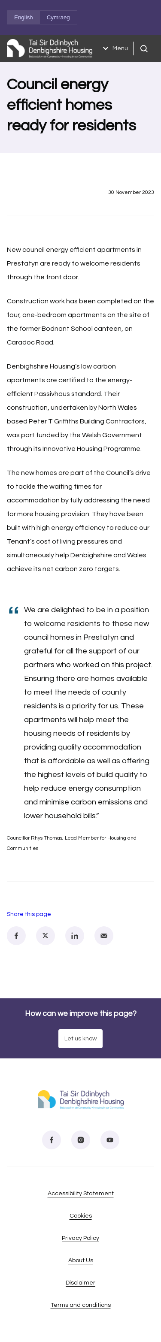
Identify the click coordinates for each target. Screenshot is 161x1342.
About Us (80, 1260)
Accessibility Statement (81, 1194)
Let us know (80, 1039)
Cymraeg (58, 17)
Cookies (81, 1216)
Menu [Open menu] (114, 48)
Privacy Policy (80, 1238)
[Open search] (144, 48)
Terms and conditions (81, 1305)
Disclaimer (80, 1283)
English (23, 17)
